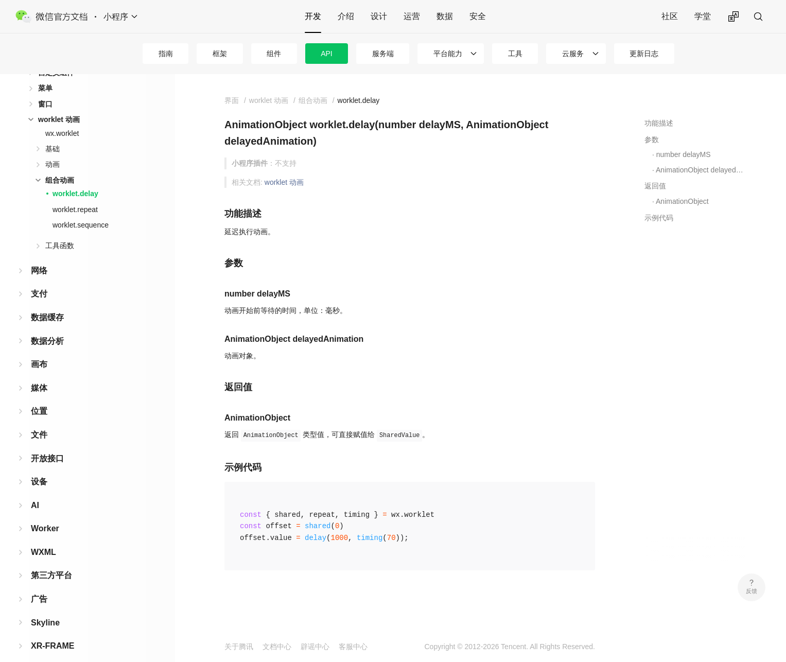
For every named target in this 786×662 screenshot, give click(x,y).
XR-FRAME (52, 629)
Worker (45, 512)
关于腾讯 (238, 646)
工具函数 (59, 229)
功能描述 (658, 123)
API (327, 53)
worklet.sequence (81, 208)
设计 (379, 16)
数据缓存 (47, 301)
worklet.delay (75, 177)
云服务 (573, 53)
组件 (274, 53)
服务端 (383, 53)
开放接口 (47, 442)
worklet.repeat (75, 193)
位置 (39, 394)
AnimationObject (682, 201)
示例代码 (658, 218)
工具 (515, 53)
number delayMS (683, 154)
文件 (39, 418)
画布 (39, 347)
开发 (313, 16)
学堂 (702, 16)
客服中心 (353, 646)
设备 (39, 465)
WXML (43, 535)
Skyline (45, 606)
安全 (477, 16)
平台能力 (447, 53)
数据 (444, 16)
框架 (220, 53)
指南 (166, 53)
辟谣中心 (315, 646)
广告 (39, 582)
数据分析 (47, 324)
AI (35, 488)
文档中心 (277, 646)
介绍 (346, 16)
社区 (669, 16)
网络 (39, 254)
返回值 (655, 186)
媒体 (39, 371)
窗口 (45, 87)
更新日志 (644, 53)
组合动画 (59, 164)
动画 (52, 148)
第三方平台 (51, 558)
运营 (412, 16)
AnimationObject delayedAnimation (700, 170)
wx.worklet (62, 117)
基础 (52, 132)
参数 (651, 139)
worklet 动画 (59, 103)
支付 (39, 277)
